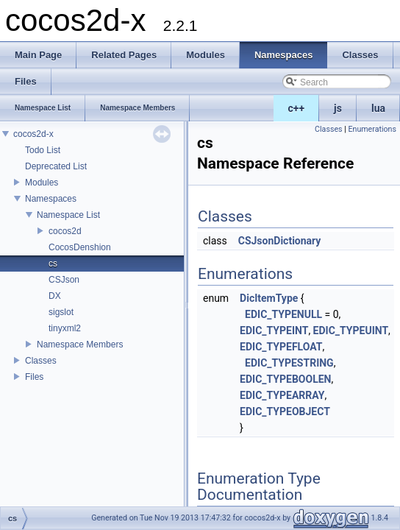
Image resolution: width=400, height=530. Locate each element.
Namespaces (50, 199)
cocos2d (65, 231)
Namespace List (68, 215)
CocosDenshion (80, 247)
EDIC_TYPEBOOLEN (285, 379)
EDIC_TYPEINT (274, 330)
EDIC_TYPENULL (283, 314)
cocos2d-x (33, 134)
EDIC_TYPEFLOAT (281, 347)
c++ (296, 108)
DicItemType (269, 298)
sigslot (61, 312)
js (338, 108)
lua (378, 108)
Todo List (42, 150)
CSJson (64, 280)
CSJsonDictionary (279, 241)
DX (55, 296)
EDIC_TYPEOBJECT (285, 411)
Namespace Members (80, 344)
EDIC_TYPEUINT (350, 330)
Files (34, 377)
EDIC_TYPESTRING (289, 363)
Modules (41, 182)
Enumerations (372, 129)
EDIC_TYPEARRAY (282, 395)
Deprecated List (56, 166)
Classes (41, 361)
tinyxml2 (65, 328)
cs (53, 263)
